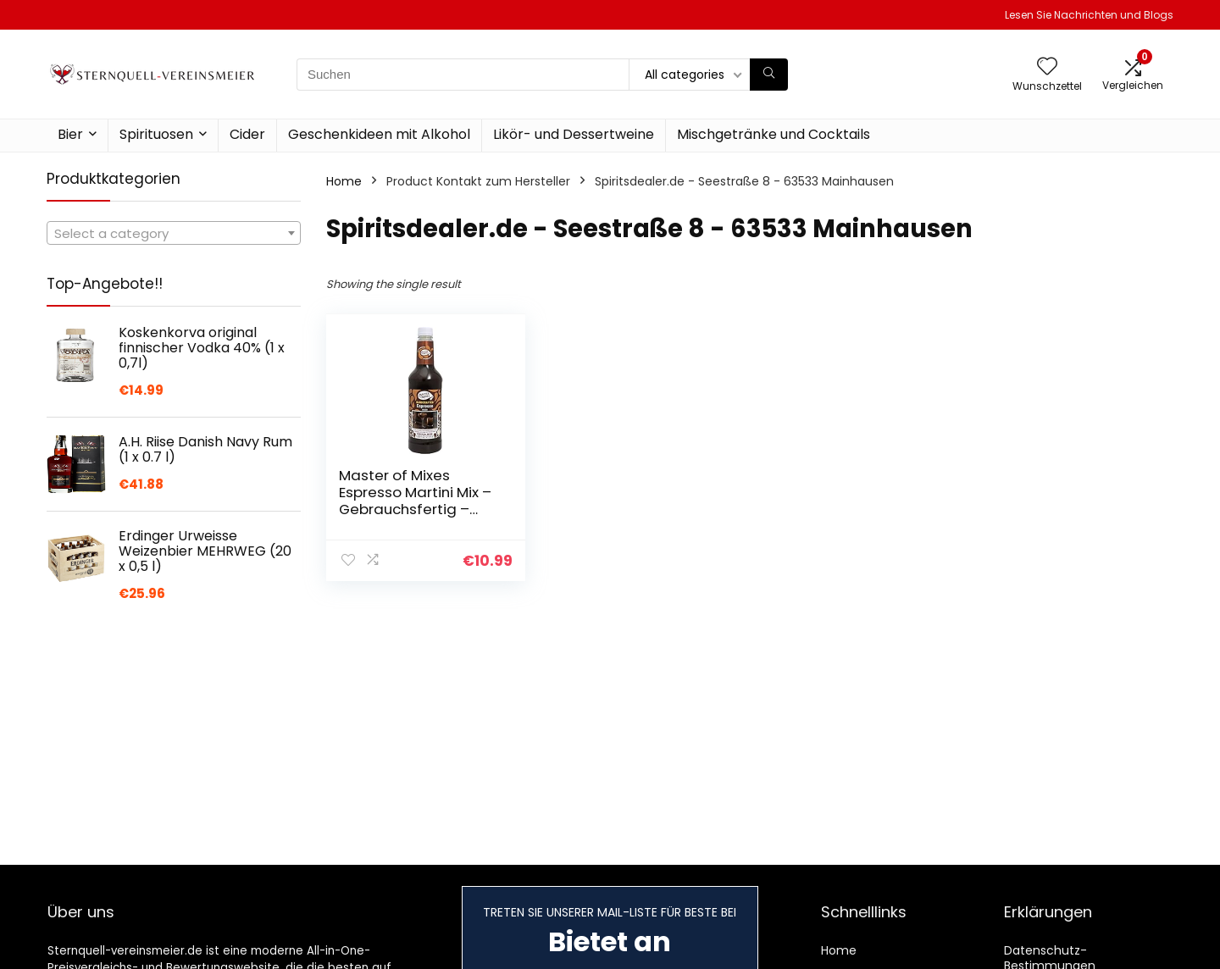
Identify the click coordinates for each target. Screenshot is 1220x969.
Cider (247, 134)
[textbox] (173, 234)
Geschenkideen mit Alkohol (379, 134)
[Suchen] (769, 74)
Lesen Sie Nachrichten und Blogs (1089, 15)
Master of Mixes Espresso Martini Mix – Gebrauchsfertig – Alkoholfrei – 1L (415, 500)
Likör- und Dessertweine (573, 134)
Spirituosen (156, 134)
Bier (70, 134)
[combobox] (174, 233)
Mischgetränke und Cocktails (773, 134)
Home (344, 181)
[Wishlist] (1047, 67)
